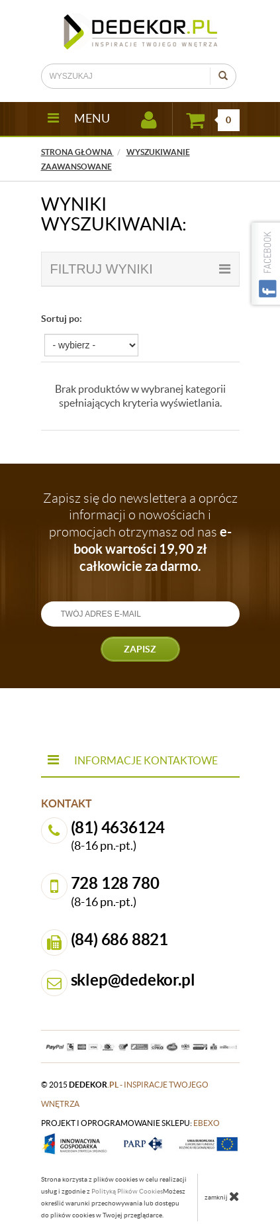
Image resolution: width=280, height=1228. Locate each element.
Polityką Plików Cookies (127, 1191)
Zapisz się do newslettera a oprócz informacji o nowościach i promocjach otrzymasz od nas (140, 532)
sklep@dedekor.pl (133, 980)
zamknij (222, 1196)
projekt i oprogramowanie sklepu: (130, 1123)
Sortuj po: (61, 318)
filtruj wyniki (140, 269)
